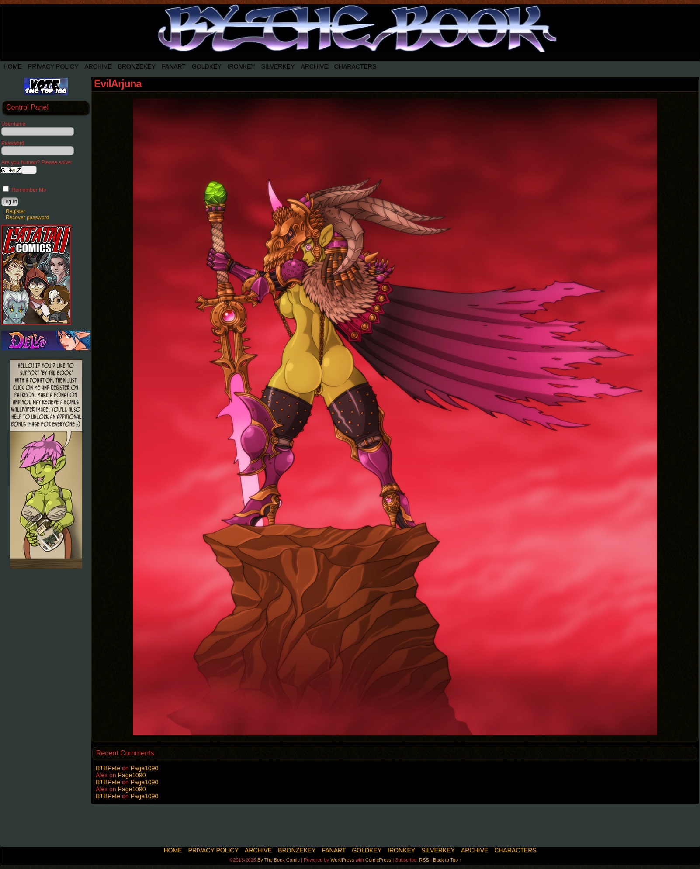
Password (12, 143)
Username (13, 124)
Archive (97, 66)
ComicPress (378, 859)
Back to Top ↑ (447, 859)
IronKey (241, 66)
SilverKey (278, 66)
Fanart (174, 66)
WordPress (342, 859)
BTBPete (108, 768)
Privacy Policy (53, 66)
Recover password (27, 217)
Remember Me (24, 190)
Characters (355, 66)
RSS (424, 859)
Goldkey (207, 66)
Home (12, 66)
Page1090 (144, 768)
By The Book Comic (278, 859)
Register (15, 211)
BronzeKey (137, 66)
